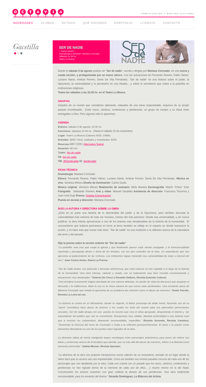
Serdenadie (90, 161)
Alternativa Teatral (94, 144)
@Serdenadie (71, 161)
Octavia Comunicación (98, 195)
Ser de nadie (74, 152)
